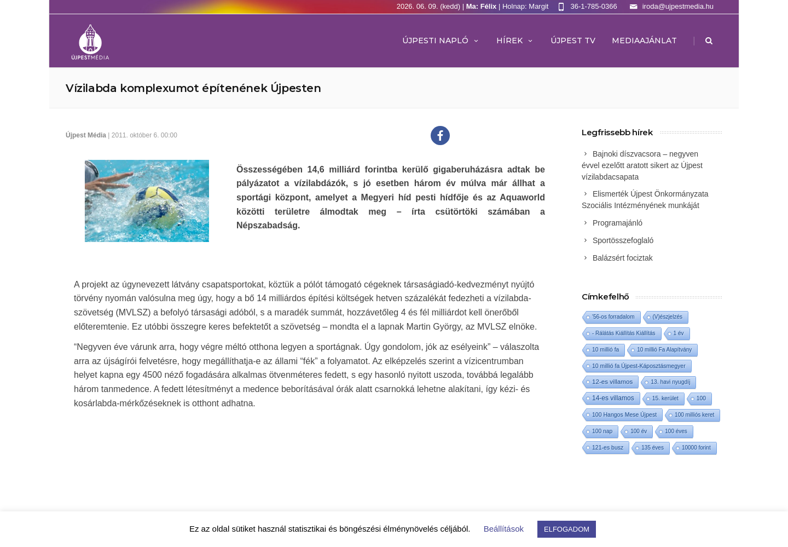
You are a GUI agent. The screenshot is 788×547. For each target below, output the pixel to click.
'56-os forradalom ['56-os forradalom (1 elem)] (613, 317)
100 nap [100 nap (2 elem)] (602, 431)
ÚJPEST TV (573, 40)
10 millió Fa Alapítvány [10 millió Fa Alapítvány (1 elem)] (664, 350)
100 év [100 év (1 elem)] (638, 431)
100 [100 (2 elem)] (701, 398)
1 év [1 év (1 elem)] (679, 333)
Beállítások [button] (504, 528)
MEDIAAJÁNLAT (644, 40)
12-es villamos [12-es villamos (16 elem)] (612, 381)
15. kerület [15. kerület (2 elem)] (665, 398)
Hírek (515, 40)
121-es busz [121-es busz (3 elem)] (607, 447)
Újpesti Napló (441, 40)
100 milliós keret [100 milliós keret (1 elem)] (694, 415)
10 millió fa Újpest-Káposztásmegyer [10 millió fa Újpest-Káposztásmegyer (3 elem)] (639, 365)
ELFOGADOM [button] (566, 529)
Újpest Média (86, 135)
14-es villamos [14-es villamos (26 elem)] (613, 398)
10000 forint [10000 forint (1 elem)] (696, 448)
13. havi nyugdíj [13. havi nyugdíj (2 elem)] (670, 382)
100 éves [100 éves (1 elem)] (676, 431)
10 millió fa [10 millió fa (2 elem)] (605, 350)
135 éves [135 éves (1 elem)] (652, 448)
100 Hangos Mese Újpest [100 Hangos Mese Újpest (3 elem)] (624, 414)
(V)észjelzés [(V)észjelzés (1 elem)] (667, 317)
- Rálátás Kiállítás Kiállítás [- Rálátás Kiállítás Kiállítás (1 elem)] (624, 333)
